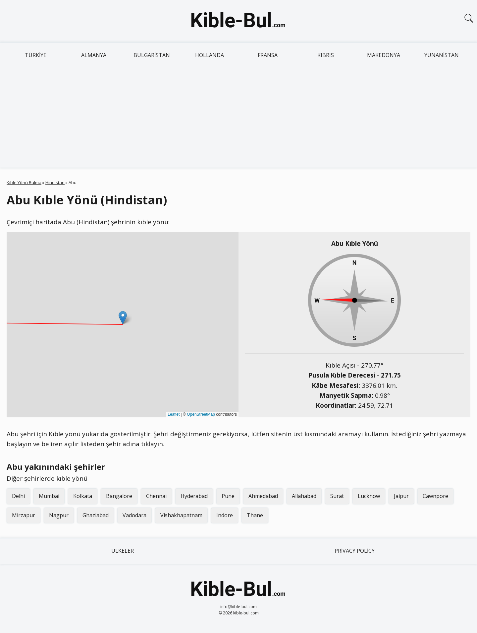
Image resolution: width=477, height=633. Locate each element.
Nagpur (59, 515)
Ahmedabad (263, 496)
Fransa (268, 55)
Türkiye (35, 55)
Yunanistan (441, 55)
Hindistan (55, 182)
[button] (123, 317)
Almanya (93, 55)
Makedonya (383, 55)
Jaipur (401, 496)
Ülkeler (122, 550)
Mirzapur (23, 515)
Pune (228, 496)
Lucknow (369, 496)
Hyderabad (194, 496)
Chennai (156, 496)
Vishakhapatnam (181, 515)
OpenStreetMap (201, 414)
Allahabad (304, 496)
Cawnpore (435, 496)
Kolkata (82, 496)
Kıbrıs (325, 55)
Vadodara (134, 515)
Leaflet (174, 414)
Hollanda (209, 55)
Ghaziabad (95, 515)
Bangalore (119, 496)
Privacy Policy (355, 550)
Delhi (18, 496)
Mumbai (49, 496)
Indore (224, 515)
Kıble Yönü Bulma (24, 182)
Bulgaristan (151, 55)
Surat (337, 496)
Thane (255, 515)
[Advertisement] (238, 117)
